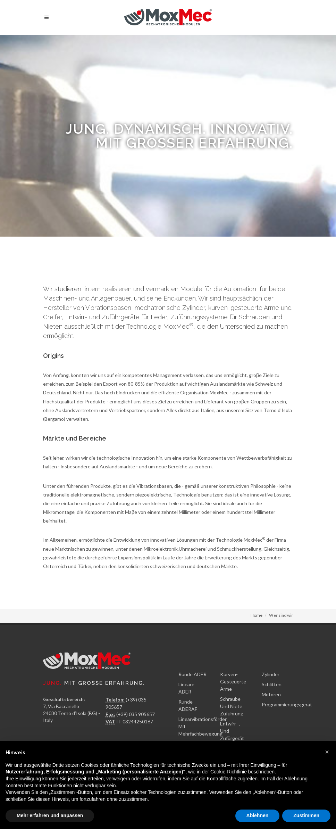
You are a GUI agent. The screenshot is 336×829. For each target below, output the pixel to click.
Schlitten (272, 684)
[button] (327, 751)
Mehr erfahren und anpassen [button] (50, 815)
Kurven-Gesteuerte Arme (233, 681)
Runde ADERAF (187, 705)
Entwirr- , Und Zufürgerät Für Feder (232, 734)
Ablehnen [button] (257, 815)
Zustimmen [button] (306, 815)
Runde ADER (192, 674)
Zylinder (270, 674)
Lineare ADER (186, 688)
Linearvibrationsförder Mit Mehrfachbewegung (202, 726)
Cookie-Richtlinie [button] (228, 771)
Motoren (271, 694)
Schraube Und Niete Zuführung (231, 706)
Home (256, 615)
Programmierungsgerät (287, 704)
